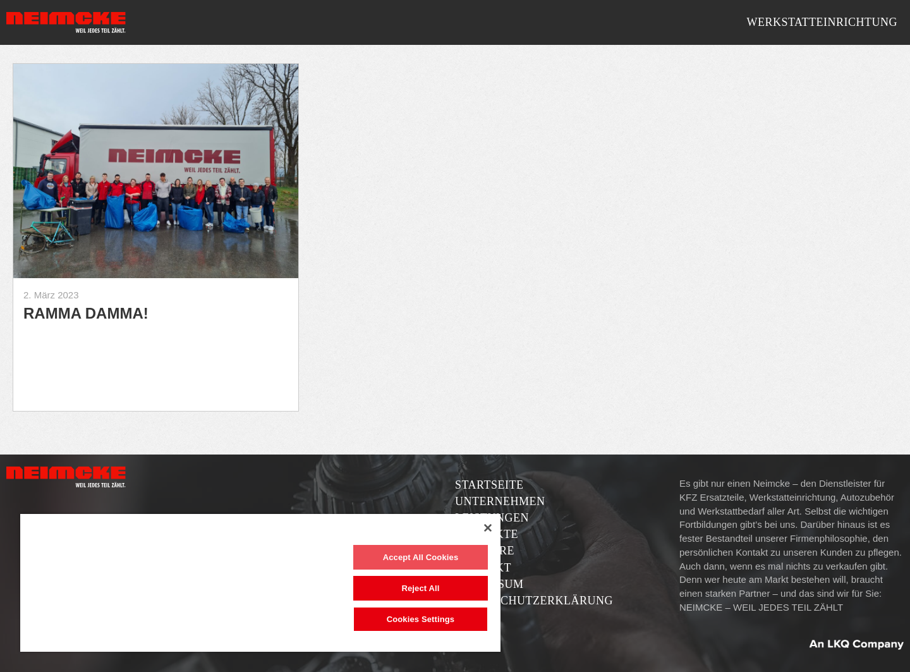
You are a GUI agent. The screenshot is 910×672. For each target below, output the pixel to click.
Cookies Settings (421, 619)
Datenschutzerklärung (534, 600)
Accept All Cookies (421, 557)
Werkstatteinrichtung (821, 22)
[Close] (488, 528)
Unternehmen (500, 501)
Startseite (489, 485)
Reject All (420, 588)
